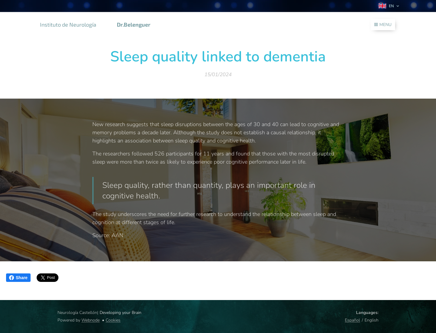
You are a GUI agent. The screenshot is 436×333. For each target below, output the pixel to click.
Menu (382, 25)
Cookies (113, 320)
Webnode (90, 320)
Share (18, 277)
